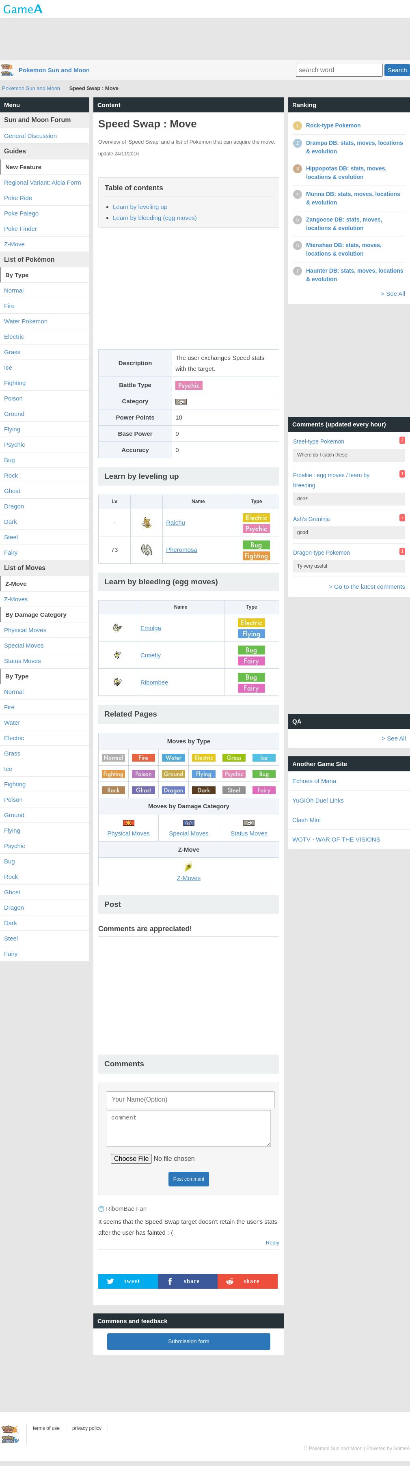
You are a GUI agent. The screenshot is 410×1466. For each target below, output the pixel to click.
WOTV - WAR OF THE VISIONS (336, 839)
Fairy (10, 552)
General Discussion (30, 135)
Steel (11, 537)
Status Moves (22, 660)
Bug (9, 459)
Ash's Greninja (311, 519)
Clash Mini (306, 819)
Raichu (175, 522)
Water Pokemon (25, 321)
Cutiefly (150, 655)
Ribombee (154, 682)
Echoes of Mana (314, 780)
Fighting (15, 382)
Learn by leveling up (140, 206)
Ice (8, 367)
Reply (272, 1247)
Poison (13, 398)
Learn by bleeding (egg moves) (155, 217)
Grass (12, 352)
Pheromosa (181, 549)
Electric (14, 336)
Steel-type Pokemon (318, 441)
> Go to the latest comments (367, 586)
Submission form (188, 1346)
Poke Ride (18, 197)
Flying (12, 429)
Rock (11, 475)
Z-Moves (16, 599)
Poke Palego (21, 213)
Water (12, 722)
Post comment (189, 1184)
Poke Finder (20, 228)
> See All (393, 293)
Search (397, 70)
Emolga (150, 627)
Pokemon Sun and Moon (54, 70)
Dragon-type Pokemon (321, 552)
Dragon (14, 506)
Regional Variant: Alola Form (42, 182)
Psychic (14, 444)
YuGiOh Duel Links (318, 800)
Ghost (12, 490)
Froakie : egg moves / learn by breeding (331, 480)
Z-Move (14, 244)
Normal (14, 290)
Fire (9, 305)
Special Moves (24, 645)
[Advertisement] (205, 38)
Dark (10, 521)
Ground (14, 413)
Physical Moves (25, 629)
